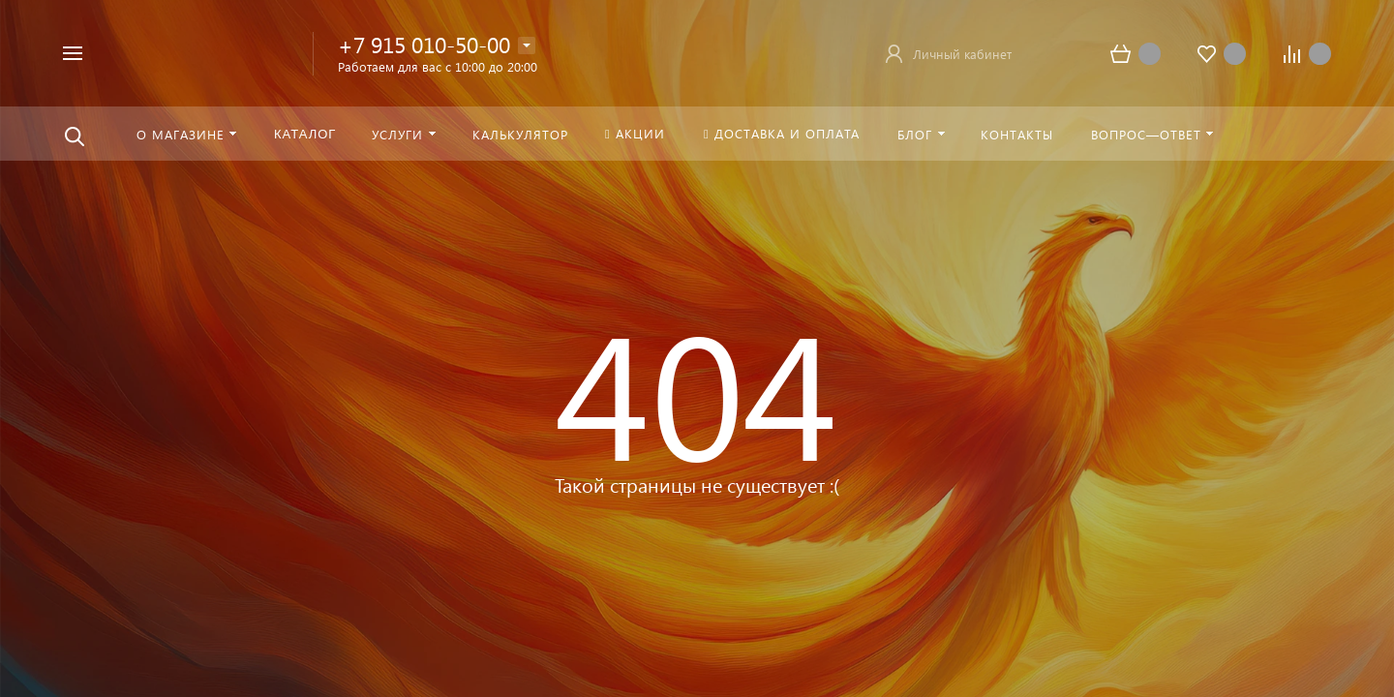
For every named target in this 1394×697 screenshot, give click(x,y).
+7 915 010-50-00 (424, 44)
